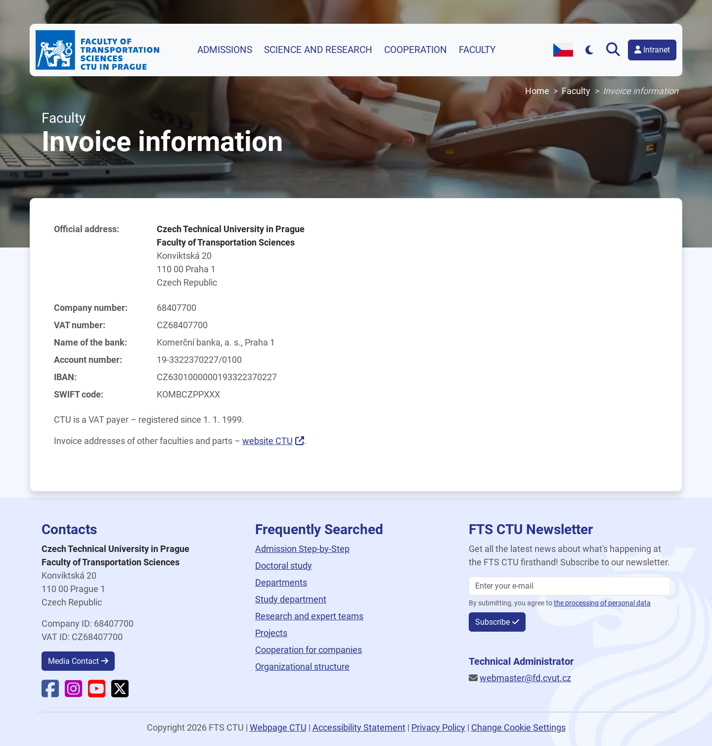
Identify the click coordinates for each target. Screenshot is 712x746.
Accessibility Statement (358, 727)
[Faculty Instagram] (73, 693)
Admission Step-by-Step (302, 549)
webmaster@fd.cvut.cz (525, 678)
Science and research (318, 50)
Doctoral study (283, 565)
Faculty (477, 50)
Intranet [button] (652, 49)
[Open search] (615, 50)
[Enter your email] (569, 586)
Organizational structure (302, 666)
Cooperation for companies (308, 650)
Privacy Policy (438, 727)
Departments (281, 582)
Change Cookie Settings (518, 727)
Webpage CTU (278, 727)
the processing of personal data (602, 603)
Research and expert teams (309, 616)
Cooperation (415, 50)
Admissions (224, 50)
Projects (271, 633)
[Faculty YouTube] (96, 693)
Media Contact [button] (73, 661)
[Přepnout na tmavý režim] (589, 49)
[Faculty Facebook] (50, 693)
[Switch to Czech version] (563, 50)
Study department (290, 599)
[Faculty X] (120, 693)
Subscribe (492, 622)
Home (537, 91)
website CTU (267, 441)
